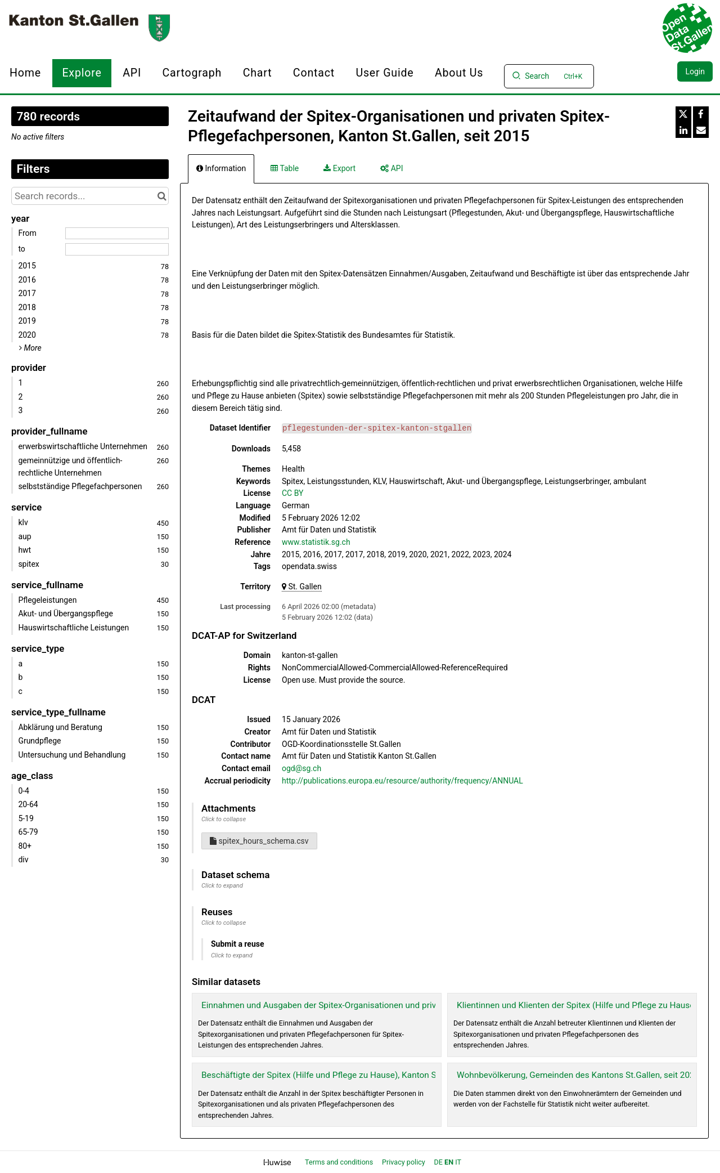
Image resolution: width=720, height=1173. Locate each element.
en (448, 1162)
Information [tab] (221, 168)
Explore (81, 72)
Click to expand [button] (222, 885)
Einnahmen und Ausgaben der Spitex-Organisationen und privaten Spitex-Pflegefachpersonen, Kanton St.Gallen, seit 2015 (433, 1005)
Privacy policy (404, 1162)
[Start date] (117, 233)
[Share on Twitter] (683, 114)
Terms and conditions (340, 1162)
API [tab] (391, 168)
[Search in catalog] (162, 196)
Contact (314, 72)
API (132, 72)
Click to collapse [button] (223, 819)
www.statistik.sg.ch (316, 542)
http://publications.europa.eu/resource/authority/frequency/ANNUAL (402, 780)
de (438, 1162)
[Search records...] (90, 196)
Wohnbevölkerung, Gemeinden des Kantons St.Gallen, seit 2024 (578, 1075)
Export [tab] (339, 168)
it (458, 1162)
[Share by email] (701, 130)
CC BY (292, 493)
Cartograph (192, 72)
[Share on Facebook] (701, 114)
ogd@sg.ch (301, 768)
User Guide (384, 72)
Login (695, 71)
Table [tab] (285, 168)
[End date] (117, 249)
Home (25, 72)
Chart (257, 72)
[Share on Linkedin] (683, 130)
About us (459, 72)
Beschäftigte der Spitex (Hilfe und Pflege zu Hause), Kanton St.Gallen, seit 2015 (353, 1075)
